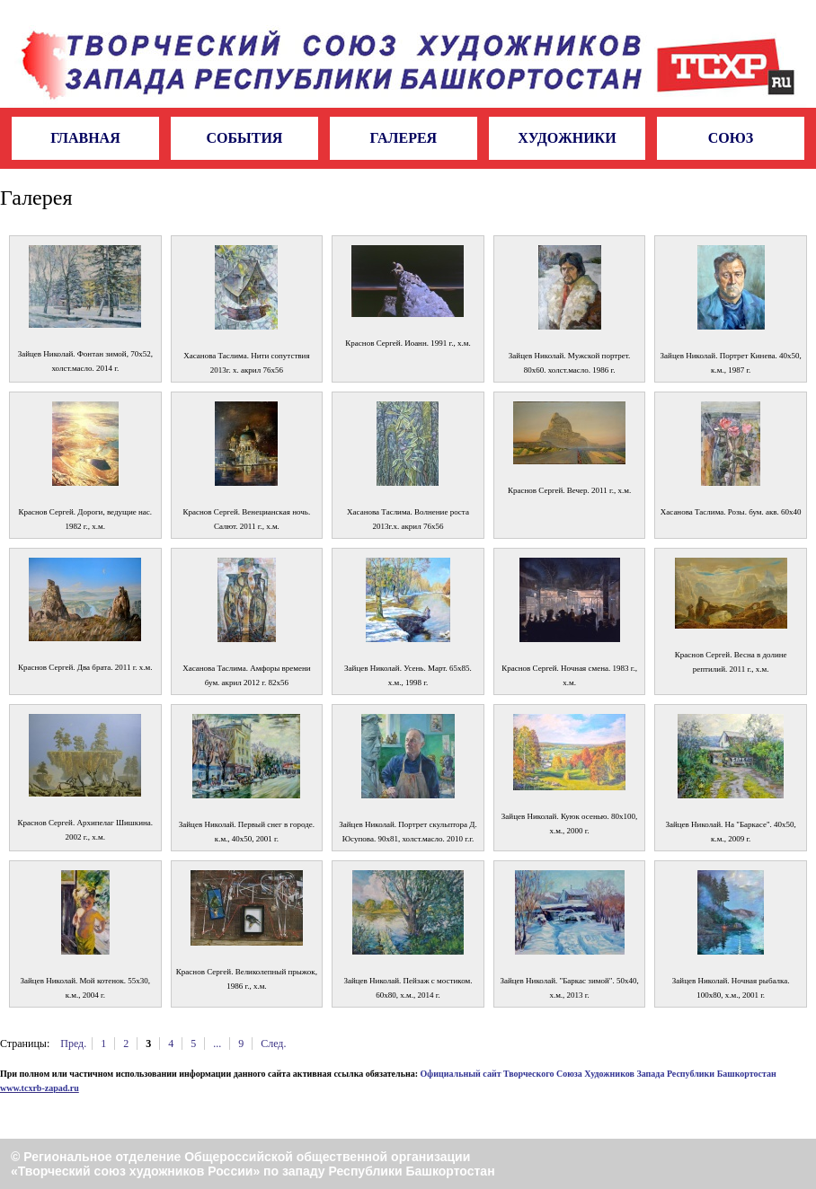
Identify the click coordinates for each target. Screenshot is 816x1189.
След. (273, 1043)
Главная (85, 137)
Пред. (73, 1043)
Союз (730, 137)
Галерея (404, 137)
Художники (567, 137)
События (244, 137)
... (217, 1043)
